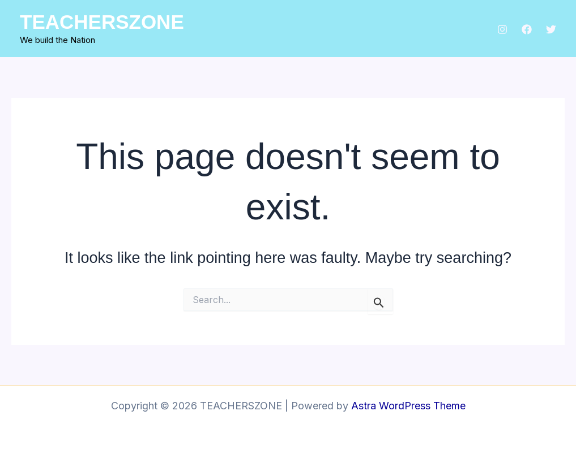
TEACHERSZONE (102, 22)
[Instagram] (502, 29)
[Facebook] (527, 29)
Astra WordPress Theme (408, 406)
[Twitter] (551, 29)
